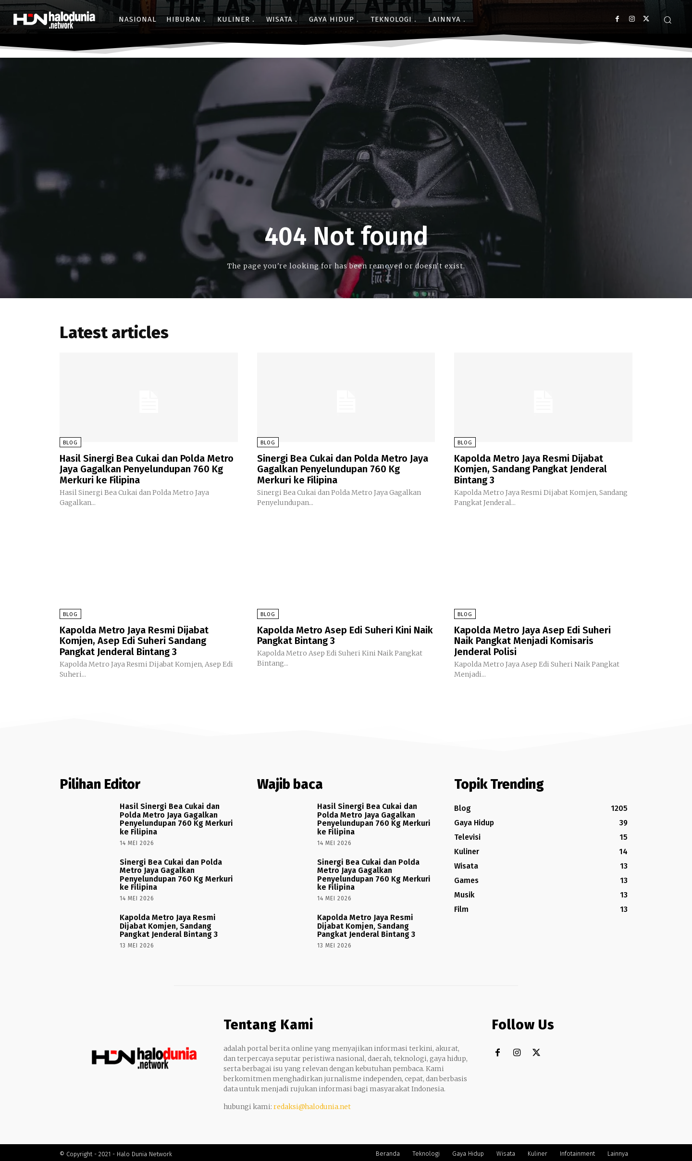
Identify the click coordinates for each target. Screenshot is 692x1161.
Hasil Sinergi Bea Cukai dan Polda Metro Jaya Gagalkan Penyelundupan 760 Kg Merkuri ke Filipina (147, 469)
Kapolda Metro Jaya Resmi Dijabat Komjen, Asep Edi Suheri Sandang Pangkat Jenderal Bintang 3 (134, 639)
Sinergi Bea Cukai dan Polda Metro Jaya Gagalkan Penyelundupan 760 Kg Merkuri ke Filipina (343, 469)
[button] (667, 20)
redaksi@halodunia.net (312, 1103)
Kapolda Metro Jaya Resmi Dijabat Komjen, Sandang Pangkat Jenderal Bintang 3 (530, 469)
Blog (70, 443)
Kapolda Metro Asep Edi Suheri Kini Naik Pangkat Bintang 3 (345, 634)
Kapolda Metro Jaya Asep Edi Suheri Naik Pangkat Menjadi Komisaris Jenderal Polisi (532, 639)
